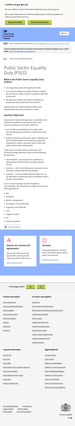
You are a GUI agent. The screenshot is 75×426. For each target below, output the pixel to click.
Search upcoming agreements (13, 306)
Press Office (7, 363)
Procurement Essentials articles (42, 306)
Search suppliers (8, 310)
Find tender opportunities (41, 326)
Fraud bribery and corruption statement (16, 367)
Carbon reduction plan (10, 383)
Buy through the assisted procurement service (47, 310)
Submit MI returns (38, 342)
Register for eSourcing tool (54, 375)
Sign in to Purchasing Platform (55, 387)
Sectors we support (9, 318)
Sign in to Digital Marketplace (54, 371)
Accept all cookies (15, 22)
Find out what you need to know (22, 51)
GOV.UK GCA (7, 355)
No (41, 286)
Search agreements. (14, 262)
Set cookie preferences (39, 22)
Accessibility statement (10, 406)
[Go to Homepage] (65, 407)
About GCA (6, 359)
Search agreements (9, 302)
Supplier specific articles (40, 322)
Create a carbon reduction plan (42, 334)
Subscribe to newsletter (40, 314)
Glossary (6, 322)
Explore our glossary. (50, 259)
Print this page (13, 226)
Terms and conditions (24, 412)
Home (5, 59)
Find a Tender (49, 359)
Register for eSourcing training (55, 367)
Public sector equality (10, 371)
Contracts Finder (50, 355)
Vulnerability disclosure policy (13, 375)
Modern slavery (23, 409)
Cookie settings (8, 409)
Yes (30, 286)
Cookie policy (27, 406)
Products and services (10, 314)
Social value (7, 379)
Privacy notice (7, 412)
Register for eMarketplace (53, 363)
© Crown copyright (65, 414)
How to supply (37, 318)
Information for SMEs (39, 330)
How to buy (36, 302)
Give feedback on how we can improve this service (52, 43)
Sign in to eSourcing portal (54, 383)
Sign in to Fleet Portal (52, 379)
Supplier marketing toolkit (41, 338)
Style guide (6, 326)
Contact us (6, 330)
